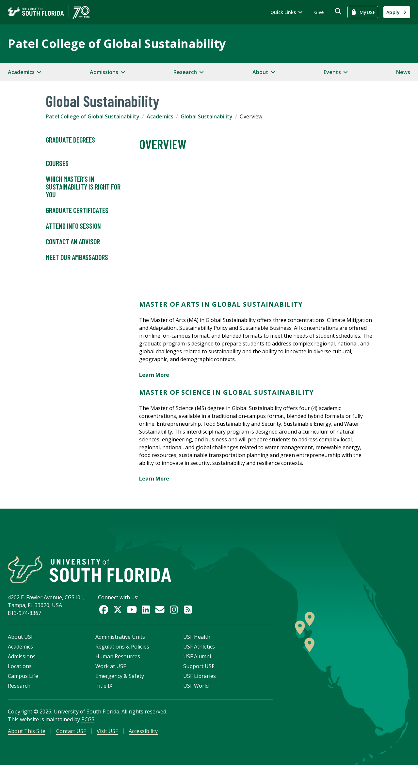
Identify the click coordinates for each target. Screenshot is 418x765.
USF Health (196, 636)
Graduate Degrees (70, 140)
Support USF (198, 666)
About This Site (26, 731)
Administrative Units (120, 636)
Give (319, 12)
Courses (57, 163)
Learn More (154, 374)
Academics (160, 116)
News (403, 72)
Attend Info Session (73, 226)
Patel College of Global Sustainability (117, 44)
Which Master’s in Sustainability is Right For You (83, 187)
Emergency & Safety (119, 676)
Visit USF (107, 731)
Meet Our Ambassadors (77, 257)
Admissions (22, 656)
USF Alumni (197, 656)
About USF (21, 636)
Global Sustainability (207, 116)
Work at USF (110, 666)
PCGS (87, 719)
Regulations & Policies (122, 646)
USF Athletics (199, 646)
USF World (196, 685)
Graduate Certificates (77, 210)
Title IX (103, 685)
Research (19, 685)
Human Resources (117, 656)
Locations (20, 666)
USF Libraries (199, 676)
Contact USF (71, 731)
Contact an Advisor (73, 242)
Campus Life (23, 676)
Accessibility (143, 731)
